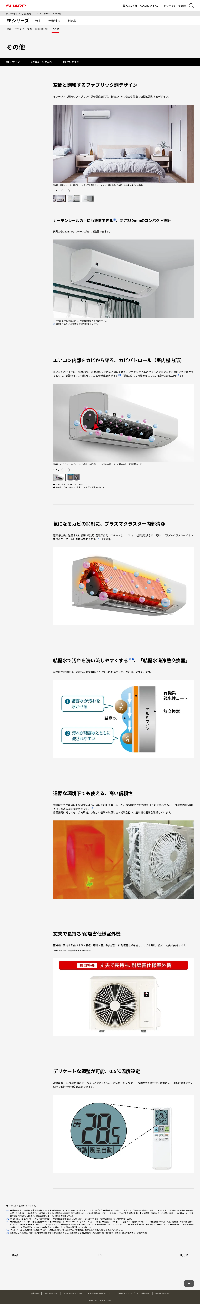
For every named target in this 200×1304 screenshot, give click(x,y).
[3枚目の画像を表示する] (88, 198)
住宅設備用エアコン (30, 13)
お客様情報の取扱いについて (100, 1293)
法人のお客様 (130, 5)
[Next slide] (68, 190)
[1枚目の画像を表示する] (59, 198)
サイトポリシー (51, 1293)
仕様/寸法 (182, 1255)
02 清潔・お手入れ (41, 62)
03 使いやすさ (71, 62)
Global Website (162, 1293)
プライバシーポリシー (72, 1293)
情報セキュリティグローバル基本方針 (134, 1293)
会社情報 (182, 5)
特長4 (15, 1255)
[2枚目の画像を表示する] (74, 198)
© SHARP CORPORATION (100, 1300)
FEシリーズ (46, 13)
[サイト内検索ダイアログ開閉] (191, 5)
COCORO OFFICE (149, 5)
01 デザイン (13, 62)
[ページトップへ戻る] (189, 1283)
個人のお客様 (169, 5)
